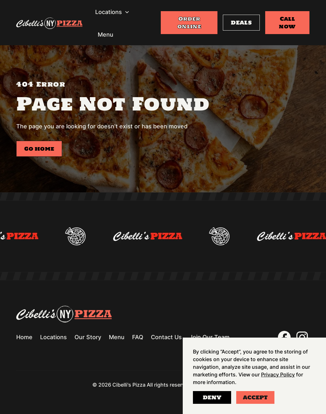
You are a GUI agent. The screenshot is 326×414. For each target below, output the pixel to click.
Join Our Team (209, 337)
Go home (39, 149)
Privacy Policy (278, 374)
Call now (287, 23)
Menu (105, 34)
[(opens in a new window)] (284, 337)
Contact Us (166, 337)
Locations (53, 337)
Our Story (87, 337)
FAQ (137, 337)
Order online (189, 23)
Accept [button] (255, 397)
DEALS (241, 22)
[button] (112, 12)
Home (24, 337)
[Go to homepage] (49, 24)
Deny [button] (212, 397)
